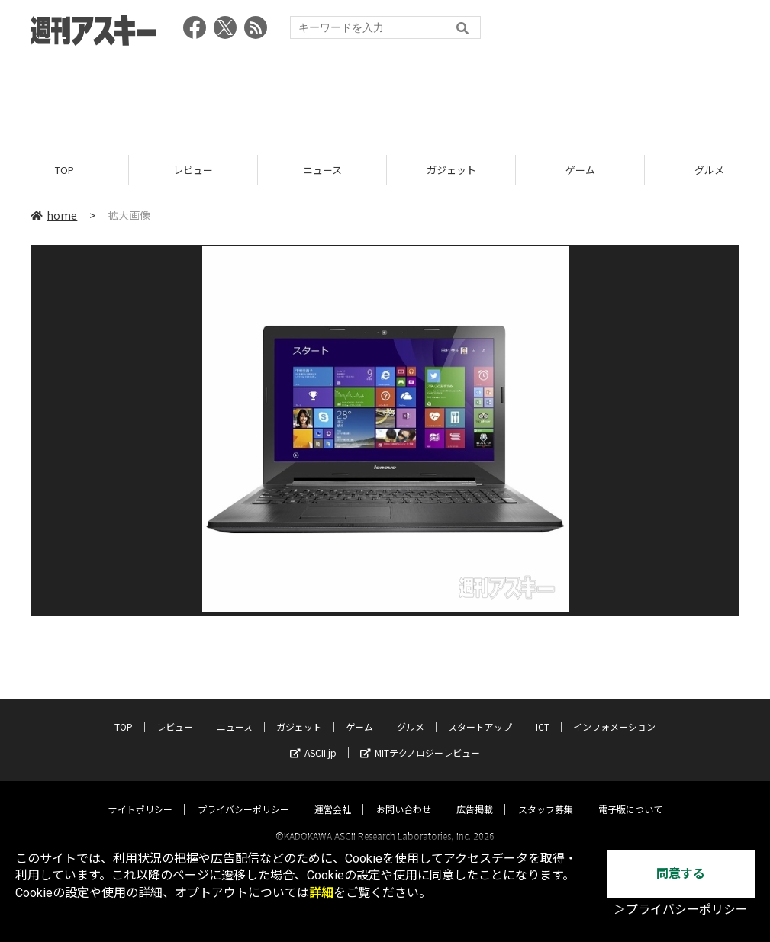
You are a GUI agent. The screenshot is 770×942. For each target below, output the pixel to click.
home (54, 215)
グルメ (410, 712)
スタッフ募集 (545, 795)
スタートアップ (480, 712)
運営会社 (332, 795)
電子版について (630, 795)
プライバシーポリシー (243, 795)
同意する (680, 873)
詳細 (321, 893)
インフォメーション (614, 712)
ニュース (322, 169)
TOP (64, 169)
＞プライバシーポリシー (681, 909)
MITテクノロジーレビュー (420, 738)
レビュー (193, 169)
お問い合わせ (403, 795)
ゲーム (580, 169)
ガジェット (451, 169)
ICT (542, 712)
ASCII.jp (313, 738)
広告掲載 (474, 795)
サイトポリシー (140, 795)
